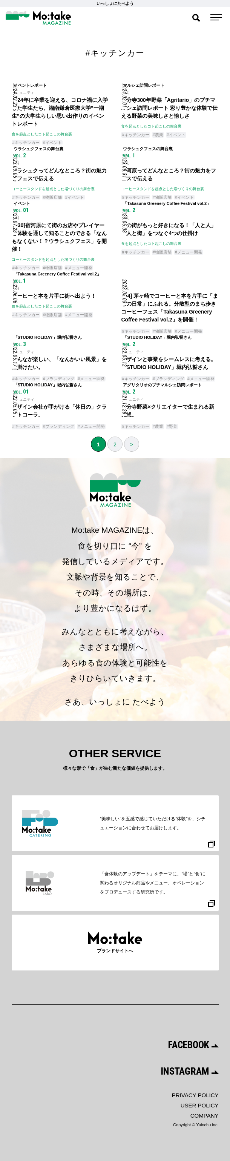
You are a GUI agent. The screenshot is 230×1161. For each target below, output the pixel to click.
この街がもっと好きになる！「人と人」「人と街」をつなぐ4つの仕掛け (168, 229)
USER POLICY (200, 1105)
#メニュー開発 (78, 268)
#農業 (158, 134)
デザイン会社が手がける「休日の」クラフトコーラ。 (59, 411)
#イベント (52, 142)
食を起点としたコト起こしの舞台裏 (42, 134)
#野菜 (172, 426)
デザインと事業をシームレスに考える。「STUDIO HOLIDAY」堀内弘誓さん (168, 363)
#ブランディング (58, 379)
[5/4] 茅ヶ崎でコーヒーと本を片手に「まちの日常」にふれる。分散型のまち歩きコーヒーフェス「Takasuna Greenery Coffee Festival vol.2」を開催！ (169, 308)
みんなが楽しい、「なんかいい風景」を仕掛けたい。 (59, 363)
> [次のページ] (131, 444)
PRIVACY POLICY (195, 1095)
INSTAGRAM (190, 1071)
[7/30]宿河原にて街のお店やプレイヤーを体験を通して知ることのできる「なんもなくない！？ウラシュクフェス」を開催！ (59, 237)
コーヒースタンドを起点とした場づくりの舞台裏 (53, 189)
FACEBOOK (193, 1044)
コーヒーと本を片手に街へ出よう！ (54, 296)
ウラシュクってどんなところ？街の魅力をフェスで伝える (59, 174)
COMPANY (204, 1115)
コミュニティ (23, 93)
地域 (125, 93)
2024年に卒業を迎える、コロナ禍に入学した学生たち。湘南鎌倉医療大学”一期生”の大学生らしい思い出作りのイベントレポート (60, 112)
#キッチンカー (26, 142)
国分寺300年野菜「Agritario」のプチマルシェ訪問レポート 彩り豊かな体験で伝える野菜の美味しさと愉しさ (169, 108)
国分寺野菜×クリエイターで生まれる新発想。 (167, 411)
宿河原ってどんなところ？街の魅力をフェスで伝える (168, 174)
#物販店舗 (52, 197)
